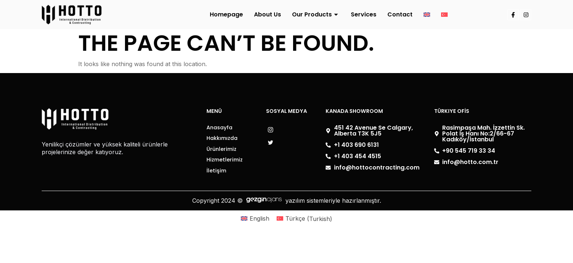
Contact (400, 14)
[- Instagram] (273, 130)
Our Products (316, 14)
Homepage (226, 14)
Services (363, 14)
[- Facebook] (273, 143)
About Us (267, 14)
